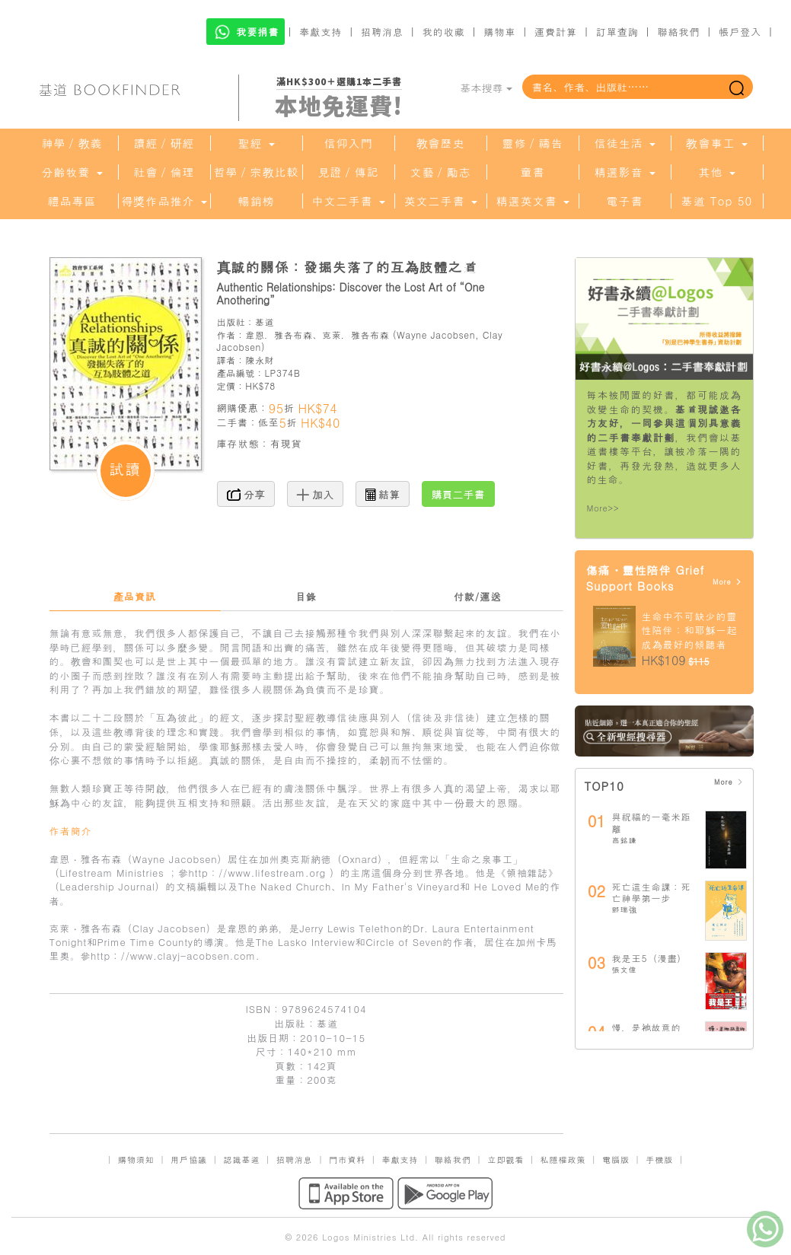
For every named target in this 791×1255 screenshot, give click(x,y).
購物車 (499, 31)
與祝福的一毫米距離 (651, 822)
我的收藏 (444, 31)
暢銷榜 (256, 201)
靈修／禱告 (532, 143)
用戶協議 (189, 1159)
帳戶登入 (740, 31)
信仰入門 (348, 143)
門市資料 (347, 1159)
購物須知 (136, 1159)
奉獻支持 (320, 31)
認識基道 (241, 1159)
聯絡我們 (678, 31)
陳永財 (259, 359)
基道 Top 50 (716, 201)
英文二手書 (440, 201)
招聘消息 (382, 31)
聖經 (256, 143)
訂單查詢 (617, 31)
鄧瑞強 (624, 909)
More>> (603, 508)
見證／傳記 (348, 172)
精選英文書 (532, 201)
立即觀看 (505, 1159)
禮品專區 (72, 201)
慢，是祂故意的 (646, 1027)
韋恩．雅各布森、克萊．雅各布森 (317, 334)
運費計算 (555, 31)
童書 (533, 172)
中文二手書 (347, 201)
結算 (382, 494)
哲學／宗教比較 (256, 172)
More (727, 582)
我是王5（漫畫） (649, 957)
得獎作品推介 (163, 201)
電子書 (625, 201)
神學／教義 (72, 143)
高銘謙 (624, 840)
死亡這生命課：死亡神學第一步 (651, 892)
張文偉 (624, 969)
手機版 (659, 1159)
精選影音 (624, 172)
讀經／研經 (164, 143)
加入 (315, 494)
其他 (716, 172)
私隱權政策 (563, 1159)
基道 (264, 321)
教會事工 (716, 143)
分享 (246, 494)
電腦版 (616, 1159)
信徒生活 (624, 143)
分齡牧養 (71, 172)
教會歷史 (440, 143)
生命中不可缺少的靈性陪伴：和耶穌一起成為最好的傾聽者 (690, 630)
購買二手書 (458, 494)
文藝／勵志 (440, 172)
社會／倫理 (164, 172)
